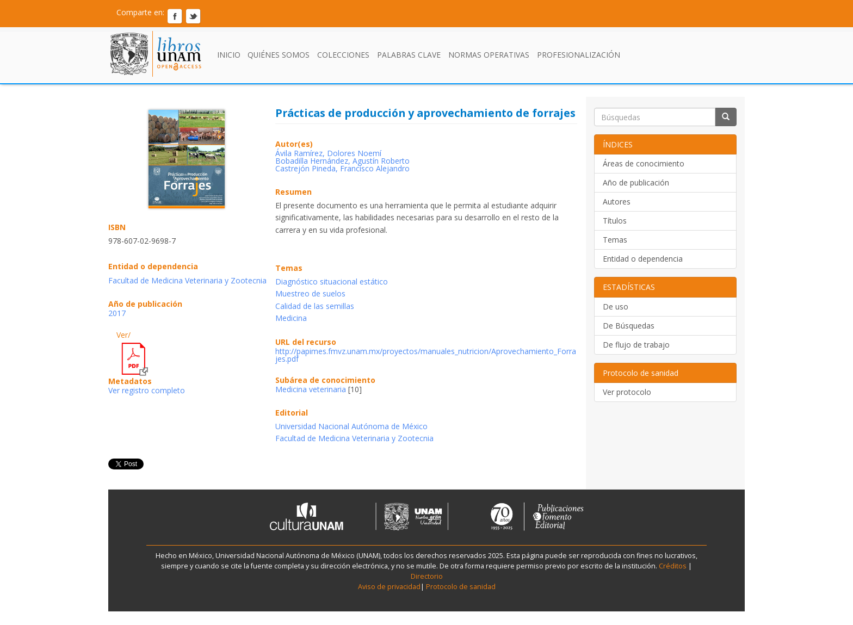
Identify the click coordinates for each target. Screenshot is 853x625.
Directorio (427, 576)
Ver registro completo (146, 390)
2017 (117, 313)
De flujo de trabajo (636, 344)
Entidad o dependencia (643, 258)
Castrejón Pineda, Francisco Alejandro (342, 168)
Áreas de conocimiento (643, 163)
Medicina (291, 318)
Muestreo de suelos (310, 293)
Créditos (673, 566)
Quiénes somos (279, 54)
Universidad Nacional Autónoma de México (351, 426)
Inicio (228, 54)
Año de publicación (636, 182)
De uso (615, 306)
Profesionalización (578, 54)
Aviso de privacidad (389, 586)
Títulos (615, 220)
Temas (615, 239)
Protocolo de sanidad (461, 586)
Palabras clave (409, 54)
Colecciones (343, 54)
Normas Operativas (488, 54)
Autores (617, 201)
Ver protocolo (627, 392)
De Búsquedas (628, 325)
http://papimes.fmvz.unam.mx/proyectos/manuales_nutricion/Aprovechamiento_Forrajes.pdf (425, 355)
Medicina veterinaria (310, 389)
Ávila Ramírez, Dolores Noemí (328, 153)
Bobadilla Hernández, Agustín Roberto (342, 161)
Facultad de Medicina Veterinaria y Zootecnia (187, 280)
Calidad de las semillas (314, 306)
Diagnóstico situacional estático (331, 281)
